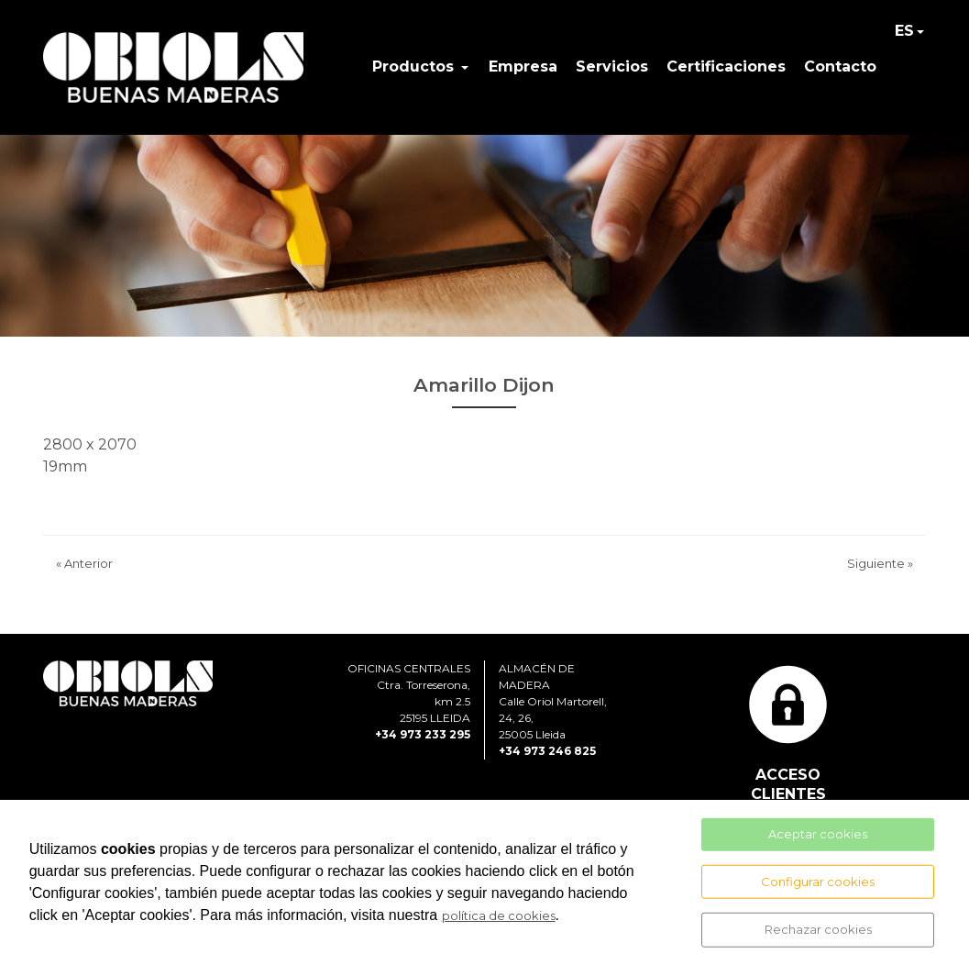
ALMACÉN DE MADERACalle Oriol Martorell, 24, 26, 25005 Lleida (553, 701)
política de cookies (499, 915)
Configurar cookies (818, 880)
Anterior (84, 563)
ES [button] (904, 30)
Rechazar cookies (818, 929)
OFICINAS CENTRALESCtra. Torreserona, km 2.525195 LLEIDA (408, 693)
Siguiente (880, 563)
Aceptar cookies (817, 833)
